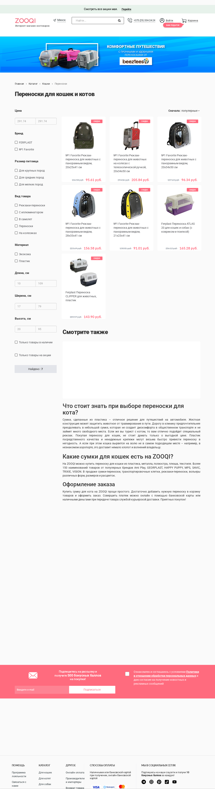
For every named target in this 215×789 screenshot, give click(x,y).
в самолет (25, 214)
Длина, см (22, 268)
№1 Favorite (26, 144)
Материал (22, 240)
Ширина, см (23, 291)
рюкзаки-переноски (32, 200)
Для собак (45, 784)
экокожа (25, 249)
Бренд (19, 128)
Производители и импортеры (75, 780)
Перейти (126, 4)
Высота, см (23, 313)
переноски (26, 221)
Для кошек (45, 772)
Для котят (45, 778)
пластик (24, 256)
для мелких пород (31, 179)
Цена (18, 106)
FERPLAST (25, 137)
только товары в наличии (36, 337)
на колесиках (28, 228)
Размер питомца (26, 156)
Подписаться (92, 684)
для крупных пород (32, 165)
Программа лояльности (19, 774)
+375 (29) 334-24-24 (144, 15)
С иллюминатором (31, 207)
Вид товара (23, 191)
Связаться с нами (19, 784)
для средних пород (31, 172)
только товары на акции (35, 350)
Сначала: (174, 105)
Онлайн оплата (75, 772)
